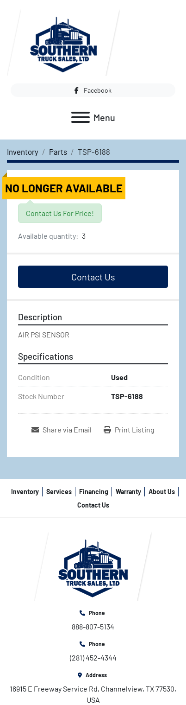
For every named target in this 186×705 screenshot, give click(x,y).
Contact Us (93, 276)
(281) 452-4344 (93, 657)
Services (59, 491)
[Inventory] (22, 151)
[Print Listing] (129, 429)
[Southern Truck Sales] (93, 565)
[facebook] (93, 90)
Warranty (128, 491)
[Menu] (80, 117)
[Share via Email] (61, 429)
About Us (162, 491)
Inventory (25, 491)
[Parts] (58, 151)
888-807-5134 (93, 626)
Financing (93, 491)
